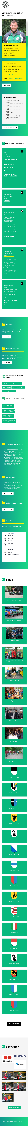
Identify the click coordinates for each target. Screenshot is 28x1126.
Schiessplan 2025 (9, 236)
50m (5, 167)
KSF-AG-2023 (14, 808)
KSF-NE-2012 (14, 932)
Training (10, 535)
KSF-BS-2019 (14, 839)
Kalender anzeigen (7, 558)
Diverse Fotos (14, 721)
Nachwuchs (14, 641)
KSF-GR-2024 (14, 793)
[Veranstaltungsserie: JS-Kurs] (13, 538)
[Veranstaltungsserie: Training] (13, 533)
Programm (7, 161)
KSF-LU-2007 (14, 994)
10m (5, 171)
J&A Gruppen (19, 78)
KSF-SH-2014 (14, 901)
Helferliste (7, 200)
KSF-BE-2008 (14, 979)
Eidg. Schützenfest (14, 600)
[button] (25, 4)
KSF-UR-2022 (14, 824)
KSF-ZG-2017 (14, 870)
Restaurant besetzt (14, 545)
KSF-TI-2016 (14, 886)
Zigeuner (14, 701)
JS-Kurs (10, 540)
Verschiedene (14, 761)
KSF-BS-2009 (14, 963)
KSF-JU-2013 (14, 917)
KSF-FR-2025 (14, 777)
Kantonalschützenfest (14, 620)
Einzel (11, 78)
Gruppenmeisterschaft (14, 661)
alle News (7, 85)
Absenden (14, 741)
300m (5, 164)
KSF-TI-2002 (14, 1010)
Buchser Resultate (9, 75)
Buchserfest (14, 681)
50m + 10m (13, 175)
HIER (5, 273)
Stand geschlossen (13, 554)
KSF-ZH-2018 (14, 854)
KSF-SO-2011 (14, 948)
